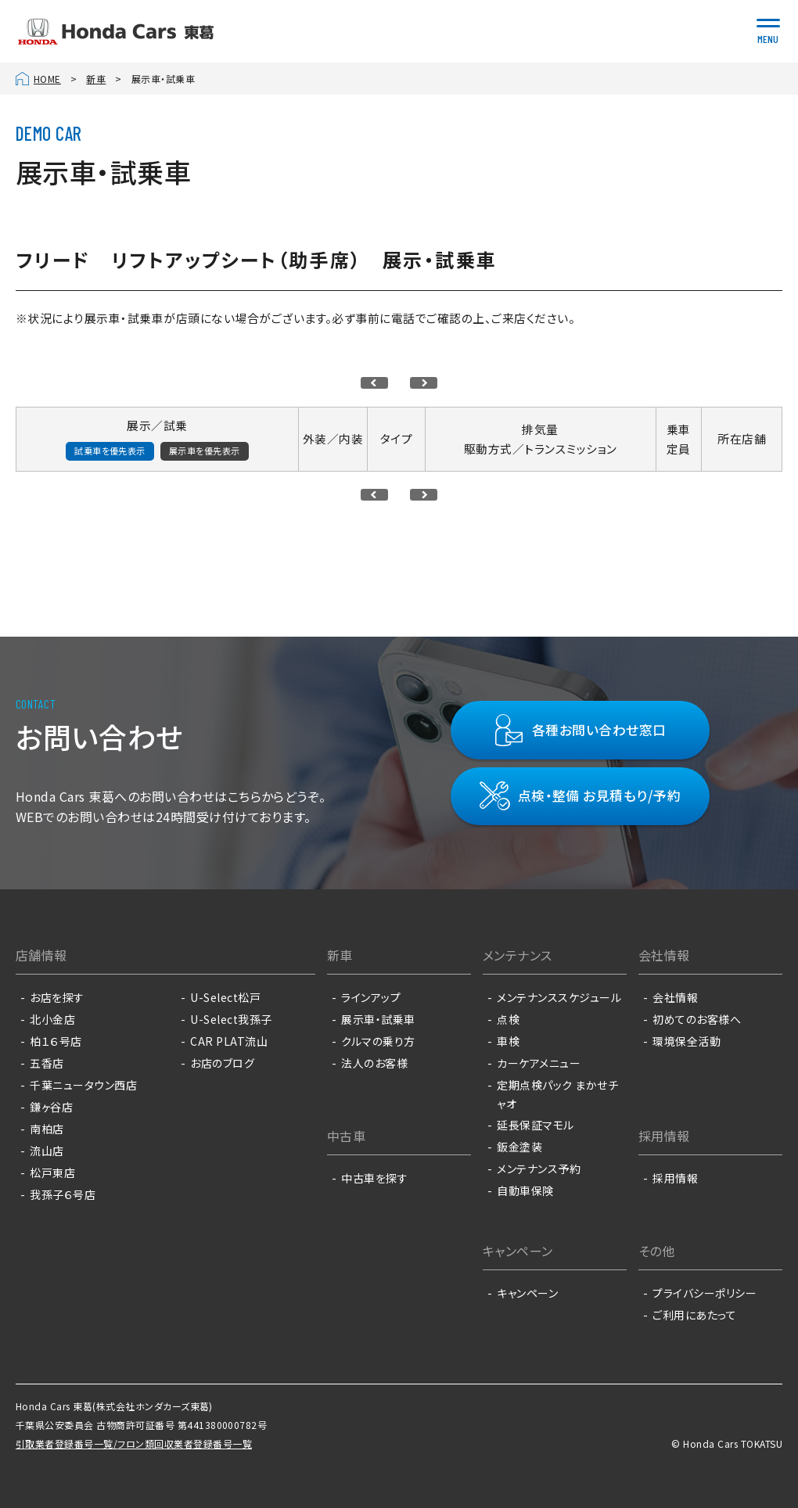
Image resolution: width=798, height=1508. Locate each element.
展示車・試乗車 (378, 1019)
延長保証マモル (535, 1125)
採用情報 (675, 1178)
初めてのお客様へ (696, 1019)
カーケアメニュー (539, 1063)
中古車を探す (374, 1178)
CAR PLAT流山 (229, 1041)
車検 (508, 1041)
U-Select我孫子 (230, 1019)
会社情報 (675, 997)
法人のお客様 (374, 1063)
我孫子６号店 (62, 1194)
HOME (47, 78)
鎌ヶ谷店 (51, 1107)
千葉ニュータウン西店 (83, 1085)
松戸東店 (52, 1172)
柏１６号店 (55, 1041)
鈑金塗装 (519, 1146)
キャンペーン (527, 1293)
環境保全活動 (686, 1041)
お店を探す (57, 997)
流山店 (46, 1150)
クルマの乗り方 (378, 1041)
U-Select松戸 (225, 997)
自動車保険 (525, 1190)
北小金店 (52, 1019)
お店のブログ (222, 1063)
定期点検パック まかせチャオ (557, 1094)
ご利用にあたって (694, 1315)
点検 (508, 1019)
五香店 (46, 1063)
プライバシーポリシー (704, 1293)
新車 (96, 78)
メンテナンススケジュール (559, 997)
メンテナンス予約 (539, 1168)
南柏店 (46, 1128)
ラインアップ (371, 997)
